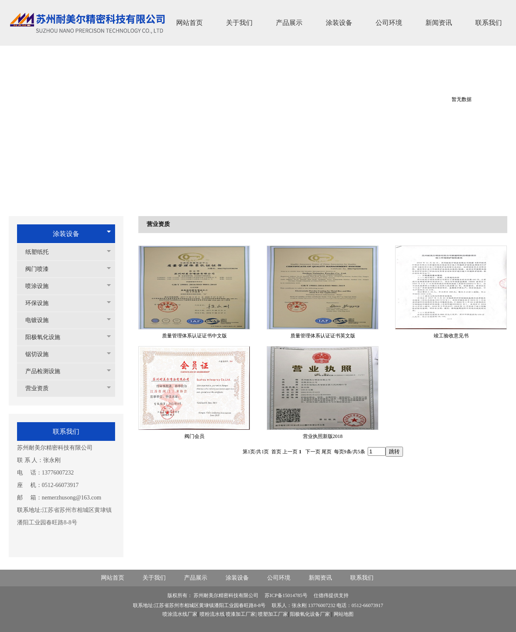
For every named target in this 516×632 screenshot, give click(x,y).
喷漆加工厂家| (242, 614)
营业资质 (41, 388)
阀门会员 (194, 436)
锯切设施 (41, 354)
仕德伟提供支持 (331, 595)
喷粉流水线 (212, 614)
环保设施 (41, 303)
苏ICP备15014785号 (287, 595)
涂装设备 (66, 233)
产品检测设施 (47, 371)
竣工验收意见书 (451, 336)
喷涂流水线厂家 (179, 614)
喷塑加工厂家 (273, 614)
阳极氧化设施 (47, 337)
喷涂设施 (41, 286)
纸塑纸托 (41, 252)
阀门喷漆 (41, 269)
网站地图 (344, 614)
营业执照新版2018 (323, 436)
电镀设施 (41, 320)
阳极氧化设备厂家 (310, 614)
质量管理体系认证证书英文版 (322, 336)
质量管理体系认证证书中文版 (194, 336)
